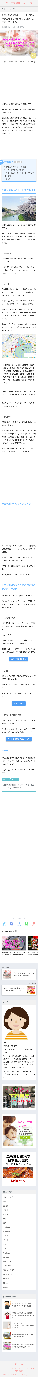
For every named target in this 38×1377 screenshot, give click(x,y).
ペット (5, 1214)
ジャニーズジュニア (10, 1197)
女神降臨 (6, 1227)
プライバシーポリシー (10, 1368)
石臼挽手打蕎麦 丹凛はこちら (18, 739)
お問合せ (32, 1368)
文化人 (5, 1283)
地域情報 (14, 931)
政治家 (5, 1287)
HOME (19, 1364)
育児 (4, 1223)
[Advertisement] (19, 83)
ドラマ (5, 1236)
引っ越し (6, 1257)
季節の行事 (7, 1266)
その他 (5, 1210)
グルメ (5, 1240)
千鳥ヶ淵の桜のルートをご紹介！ (16, 167)
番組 (4, 1219)
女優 (4, 1244)
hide (18, 162)
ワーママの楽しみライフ (19, 3)
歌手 (4, 1201)
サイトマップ (23, 1368)
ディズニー (7, 1261)
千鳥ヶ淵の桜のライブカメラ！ (16, 170)
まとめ (7, 179)
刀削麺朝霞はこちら (18, 659)
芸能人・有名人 (8, 1270)
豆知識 (5, 1206)
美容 (4, 1249)
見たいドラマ (8, 1274)
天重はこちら (19, 703)
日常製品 (6, 1279)
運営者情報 (19, 1371)
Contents (6, 1253)
